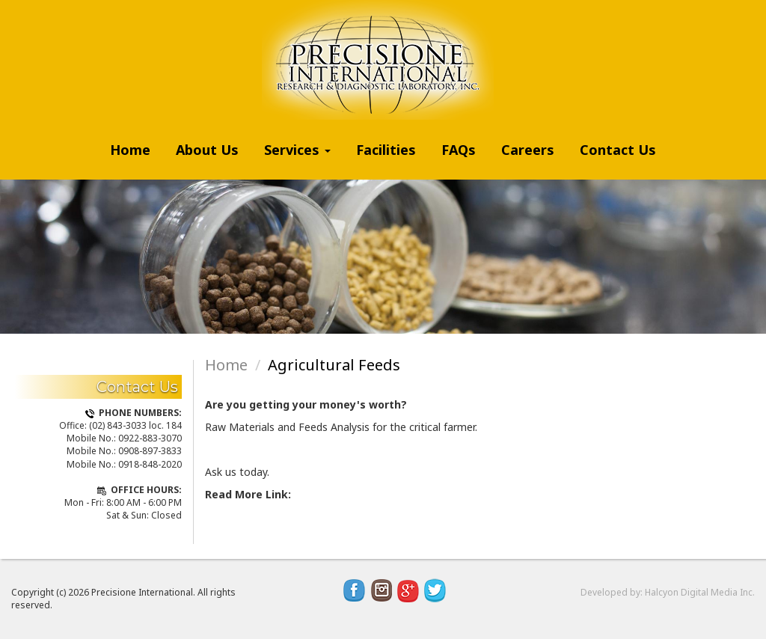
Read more (235, 509)
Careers (527, 150)
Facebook (355, 590)
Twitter (435, 590)
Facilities (386, 150)
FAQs (458, 150)
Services (297, 150)
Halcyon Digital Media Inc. (700, 592)
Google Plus (408, 590)
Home (130, 150)
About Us (207, 150)
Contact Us (618, 150)
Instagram (381, 590)
